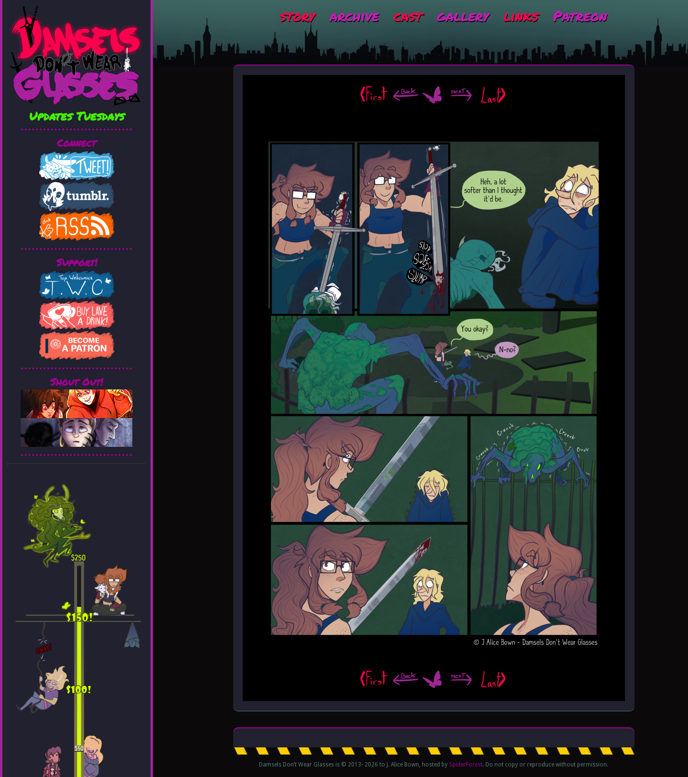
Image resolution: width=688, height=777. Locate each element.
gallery (463, 15)
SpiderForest (466, 764)
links (521, 15)
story (297, 15)
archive (354, 15)
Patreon (580, 15)
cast (408, 15)
